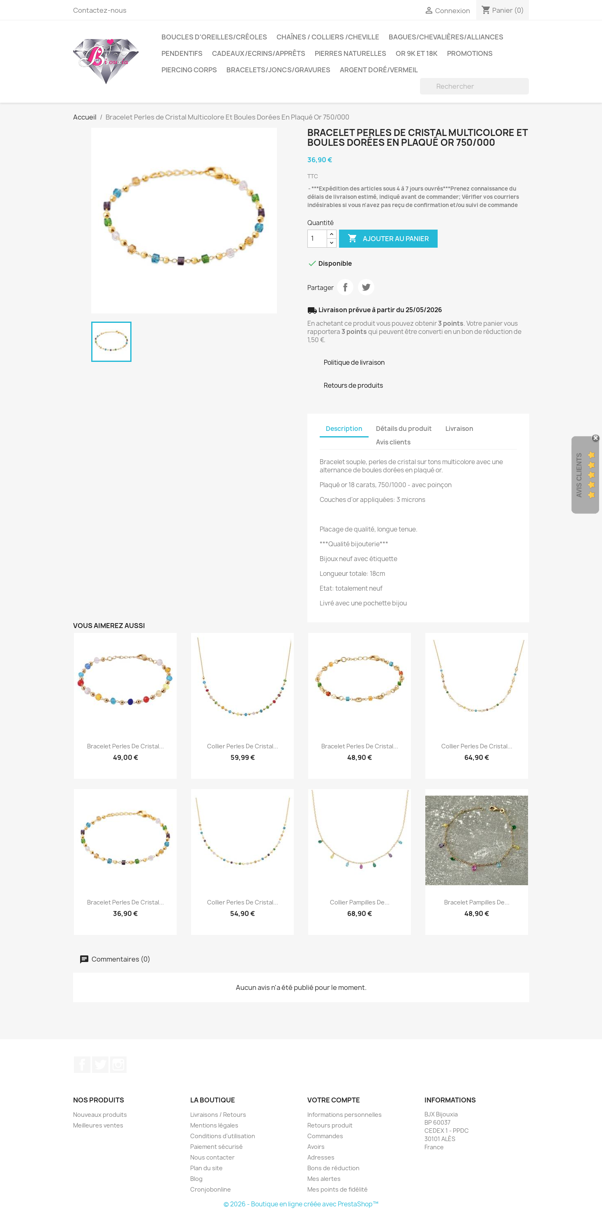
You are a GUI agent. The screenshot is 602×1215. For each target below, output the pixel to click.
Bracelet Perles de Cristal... (125, 746)
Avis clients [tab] (393, 442)
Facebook (82, 1064)
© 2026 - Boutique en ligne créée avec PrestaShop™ (301, 1204)
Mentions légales (214, 1125)
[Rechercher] (474, 86)
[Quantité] (317, 239)
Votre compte (333, 1100)
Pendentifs (182, 53)
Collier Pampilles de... (360, 902)
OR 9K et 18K (417, 53)
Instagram (118, 1064)
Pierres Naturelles (350, 53)
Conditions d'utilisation (222, 1136)
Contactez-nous (100, 10)
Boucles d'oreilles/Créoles (214, 36)
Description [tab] (344, 428)
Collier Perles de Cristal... (242, 746)
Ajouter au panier (388, 238)
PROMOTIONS (470, 53)
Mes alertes (324, 1179)
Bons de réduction (333, 1168)
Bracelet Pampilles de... (477, 902)
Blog (196, 1179)
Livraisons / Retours (218, 1114)
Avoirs (316, 1147)
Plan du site (206, 1168)
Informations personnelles (344, 1114)
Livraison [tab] (459, 428)
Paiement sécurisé (216, 1147)
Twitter (100, 1064)
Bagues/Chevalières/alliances (446, 36)
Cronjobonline (210, 1189)
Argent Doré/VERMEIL (379, 69)
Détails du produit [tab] (404, 428)
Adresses (320, 1157)
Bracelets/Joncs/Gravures (278, 69)
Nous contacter (212, 1157)
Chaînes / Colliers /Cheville (328, 36)
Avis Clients (579, 475)
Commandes (325, 1136)
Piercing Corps (189, 69)
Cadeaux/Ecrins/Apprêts (258, 53)
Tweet (366, 287)
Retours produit (330, 1125)
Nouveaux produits (100, 1114)
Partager (345, 287)
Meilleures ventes (98, 1125)
